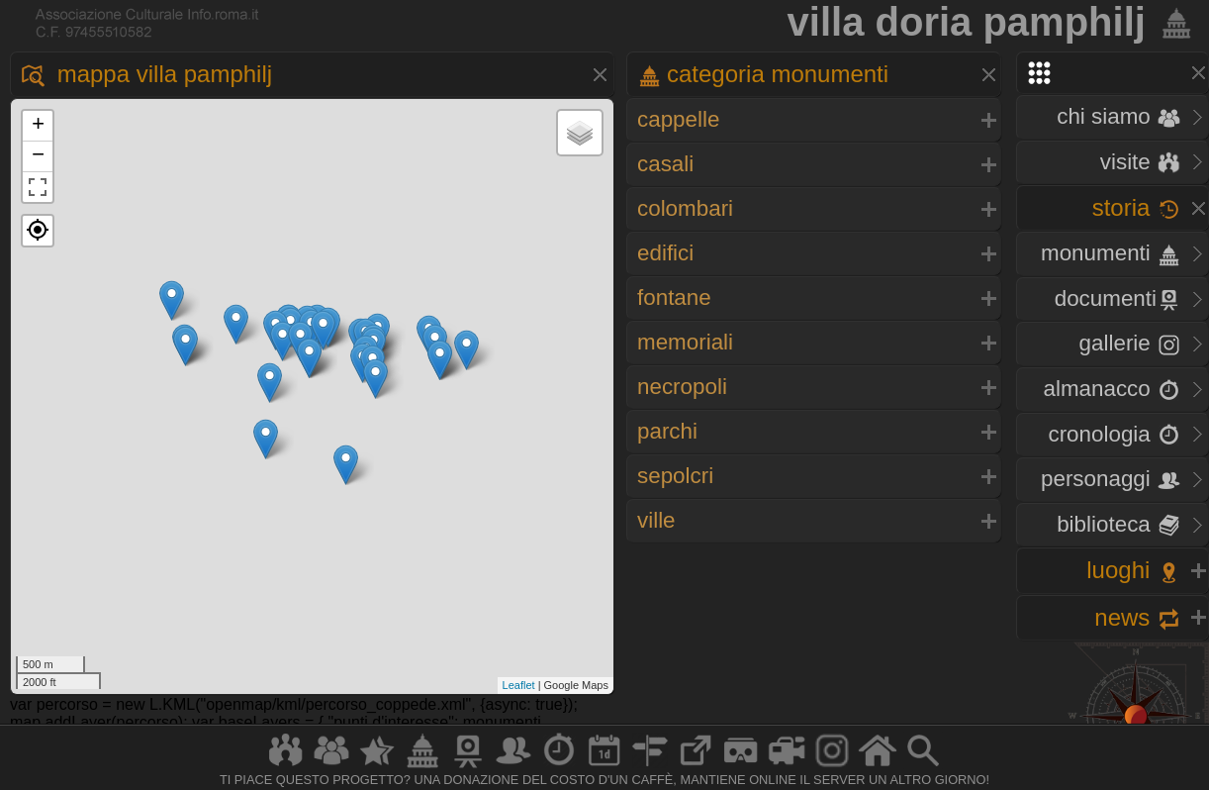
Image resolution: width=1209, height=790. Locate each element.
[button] (37, 231)
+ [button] (38, 126)
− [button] (38, 156)
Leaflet (519, 685)
